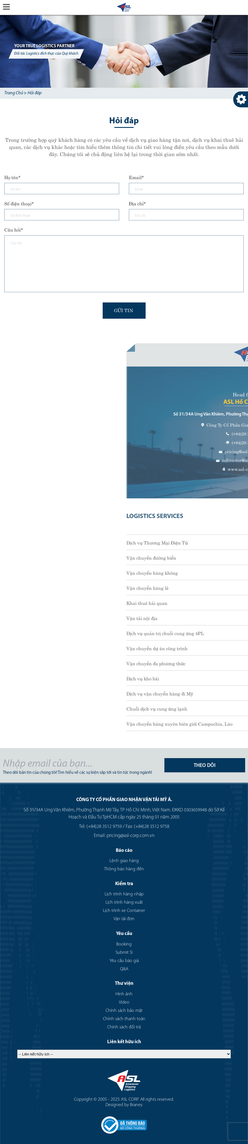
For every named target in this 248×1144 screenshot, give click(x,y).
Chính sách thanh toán (124, 1019)
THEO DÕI (205, 765)
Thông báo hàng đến (124, 869)
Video (124, 1002)
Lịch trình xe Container (124, 910)
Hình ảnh (124, 994)
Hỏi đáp (35, 93)
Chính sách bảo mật (124, 1010)
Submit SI (124, 952)
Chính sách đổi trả (124, 1027)
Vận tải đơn (124, 919)
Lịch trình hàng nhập (124, 894)
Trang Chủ (13, 93)
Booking (124, 944)
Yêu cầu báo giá (124, 961)
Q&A (124, 969)
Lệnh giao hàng (124, 861)
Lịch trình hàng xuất (124, 902)
